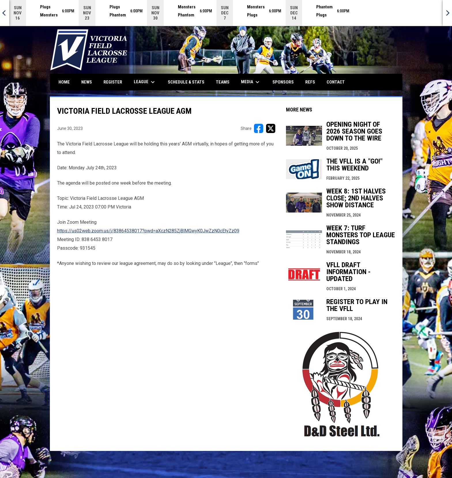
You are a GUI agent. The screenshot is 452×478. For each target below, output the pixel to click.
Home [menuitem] (64, 82)
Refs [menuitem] (310, 82)
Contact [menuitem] (336, 82)
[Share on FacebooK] (258, 128)
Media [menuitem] (251, 82)
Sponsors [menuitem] (283, 82)
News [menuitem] (86, 82)
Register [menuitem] (112, 82)
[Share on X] (270, 128)
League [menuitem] (145, 82)
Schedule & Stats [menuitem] (186, 82)
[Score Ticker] (226, 13)
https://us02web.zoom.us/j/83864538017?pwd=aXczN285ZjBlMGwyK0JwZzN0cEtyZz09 (148, 231)
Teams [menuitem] (222, 82)
